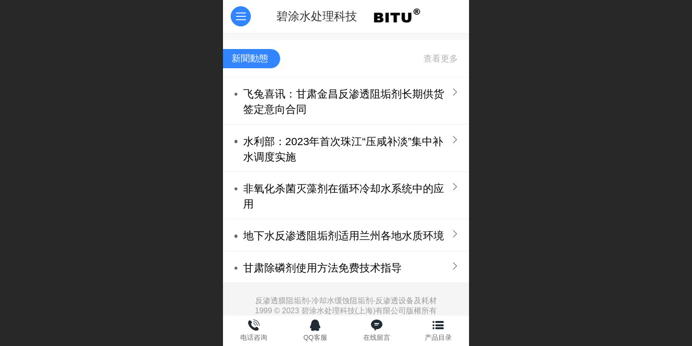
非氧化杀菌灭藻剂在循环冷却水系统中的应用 (343, 196)
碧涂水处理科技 (316, 16)
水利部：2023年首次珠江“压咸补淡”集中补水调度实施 (343, 149)
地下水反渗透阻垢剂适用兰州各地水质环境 (343, 236)
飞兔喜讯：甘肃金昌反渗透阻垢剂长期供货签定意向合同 (343, 101)
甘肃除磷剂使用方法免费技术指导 (322, 268)
